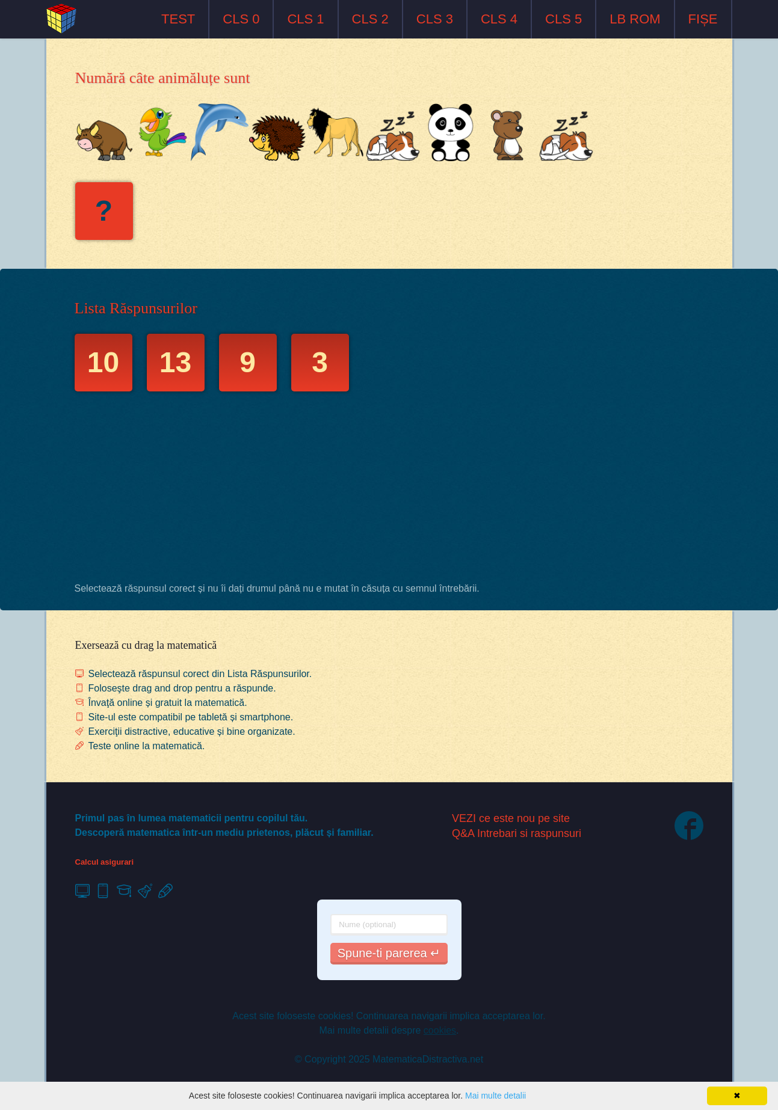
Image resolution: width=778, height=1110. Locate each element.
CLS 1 (305, 18)
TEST (178, 18)
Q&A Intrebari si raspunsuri (516, 833)
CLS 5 (563, 18)
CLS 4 (499, 18)
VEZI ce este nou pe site (511, 818)
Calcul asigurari (104, 861)
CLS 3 (434, 18)
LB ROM (635, 18)
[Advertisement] (389, 490)
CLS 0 (241, 18)
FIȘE (703, 18)
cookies (440, 1030)
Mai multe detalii (495, 1095)
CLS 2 (370, 18)
